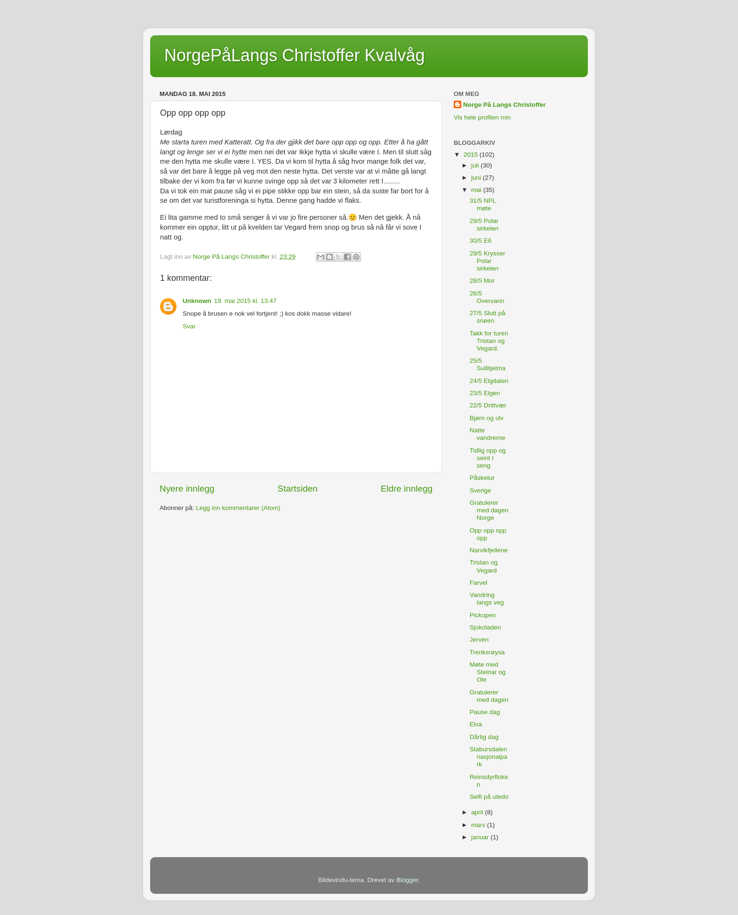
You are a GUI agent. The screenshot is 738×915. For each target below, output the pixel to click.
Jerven (479, 639)
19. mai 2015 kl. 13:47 (245, 300)
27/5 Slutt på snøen (487, 317)
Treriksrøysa (487, 652)
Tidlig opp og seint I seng (488, 458)
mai (477, 189)
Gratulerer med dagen (489, 696)
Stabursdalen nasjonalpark (488, 757)
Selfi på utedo (489, 796)
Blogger (407, 879)
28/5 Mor (482, 280)
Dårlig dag (484, 736)
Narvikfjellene (489, 550)
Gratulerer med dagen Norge (489, 510)
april (478, 812)
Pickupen (483, 615)
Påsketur (482, 477)
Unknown (197, 300)
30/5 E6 (481, 240)
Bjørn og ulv (487, 418)
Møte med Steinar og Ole (488, 672)
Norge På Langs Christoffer (504, 104)
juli (476, 165)
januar (480, 837)
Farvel (479, 582)
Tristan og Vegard (484, 566)
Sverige (480, 490)
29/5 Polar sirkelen (484, 224)
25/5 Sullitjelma (488, 364)
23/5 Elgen (485, 393)
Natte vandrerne (487, 434)
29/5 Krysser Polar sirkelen (487, 261)
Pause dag (485, 712)
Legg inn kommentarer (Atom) (238, 507)
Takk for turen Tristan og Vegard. (489, 341)
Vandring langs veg (487, 598)
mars (479, 824)
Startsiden (298, 488)
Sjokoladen (485, 627)
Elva (476, 724)
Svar (189, 326)
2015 (472, 154)
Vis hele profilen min (482, 117)
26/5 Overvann (487, 297)
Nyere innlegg (187, 488)
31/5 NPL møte (483, 204)
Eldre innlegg (407, 488)
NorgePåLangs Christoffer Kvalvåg (294, 55)
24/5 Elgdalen (489, 380)
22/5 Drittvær (488, 405)
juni (477, 177)
